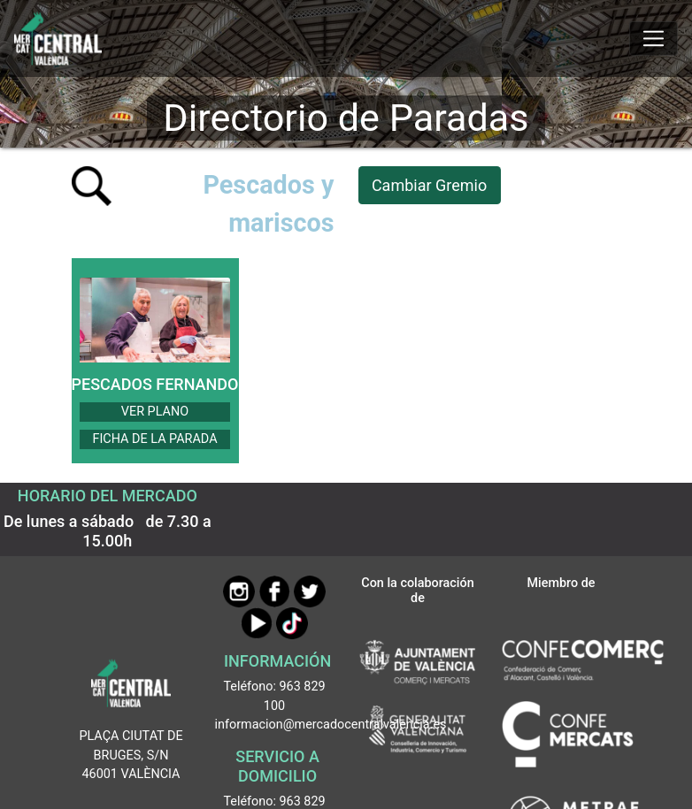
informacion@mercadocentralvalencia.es (331, 724)
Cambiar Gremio (429, 185)
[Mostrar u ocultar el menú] (653, 39)
